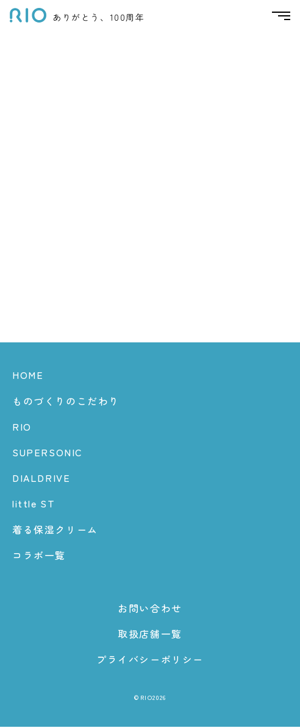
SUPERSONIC (47, 452)
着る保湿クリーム (55, 530)
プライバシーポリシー (150, 660)
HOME (27, 376)
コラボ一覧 (39, 555)
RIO (22, 427)
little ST (33, 504)
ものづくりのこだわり (66, 401)
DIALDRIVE (41, 479)
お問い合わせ (150, 608)
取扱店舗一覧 (150, 634)
